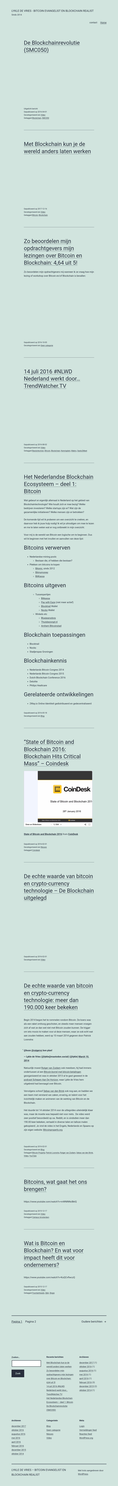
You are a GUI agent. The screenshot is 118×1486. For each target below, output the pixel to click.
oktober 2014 (85, 1390)
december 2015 (86, 1386)
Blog (42, 716)
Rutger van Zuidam (51, 1067)
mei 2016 (83, 1374)
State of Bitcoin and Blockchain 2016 (43, 833)
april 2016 (84, 1378)
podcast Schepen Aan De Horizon (41, 1079)
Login (81, 1425)
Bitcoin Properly (38, 1152)
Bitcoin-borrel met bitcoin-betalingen (62, 1071)
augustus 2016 (86, 1370)
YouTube (33, 1155)
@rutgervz (36, 1050)
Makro (73, 450)
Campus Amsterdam (40, 1217)
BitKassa (39, 576)
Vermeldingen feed (88, 1429)
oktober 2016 (85, 1366)
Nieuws (44, 847)
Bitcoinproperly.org (52, 1129)
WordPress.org (86, 1437)
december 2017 (86, 1362)
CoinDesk (73, 833)
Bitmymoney (41, 572)
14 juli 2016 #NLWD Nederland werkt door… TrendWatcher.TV (52, 378)
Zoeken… (16, 1357)
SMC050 (45, 118)
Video (43, 115)
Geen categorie (47, 345)
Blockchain (36, 118)
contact (93, 22)
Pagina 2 (30, 1321)
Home (103, 22)
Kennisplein (65, 450)
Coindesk (36, 850)
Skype (52, 1292)
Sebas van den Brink (53, 1090)
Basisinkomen (38, 450)
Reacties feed (85, 1433)
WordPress (83, 1473)
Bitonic (38, 568)
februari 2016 (85, 1382)
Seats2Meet (82, 450)
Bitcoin (35, 215)
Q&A (47, 1292)
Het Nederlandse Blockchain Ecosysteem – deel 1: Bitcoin (58, 483)
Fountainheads (38, 1292)
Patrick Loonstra (52, 1152)
